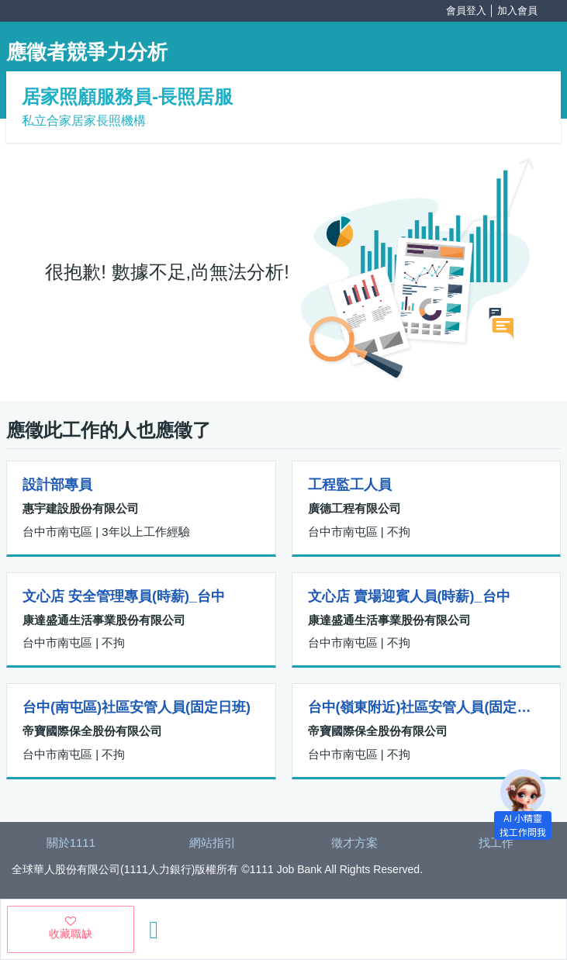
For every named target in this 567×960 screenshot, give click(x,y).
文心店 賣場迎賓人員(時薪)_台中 (409, 596)
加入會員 (517, 10)
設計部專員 (57, 484)
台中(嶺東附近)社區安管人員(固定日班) (426, 707)
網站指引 (212, 842)
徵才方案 (354, 842)
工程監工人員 (350, 484)
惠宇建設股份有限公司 (80, 508)
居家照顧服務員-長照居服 (127, 96)
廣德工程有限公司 (354, 508)
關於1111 (71, 842)
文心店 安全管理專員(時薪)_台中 (123, 596)
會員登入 (466, 10)
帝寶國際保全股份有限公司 (92, 730)
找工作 (496, 842)
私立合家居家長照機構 (84, 120)
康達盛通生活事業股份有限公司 (103, 620)
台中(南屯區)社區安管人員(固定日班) (136, 707)
